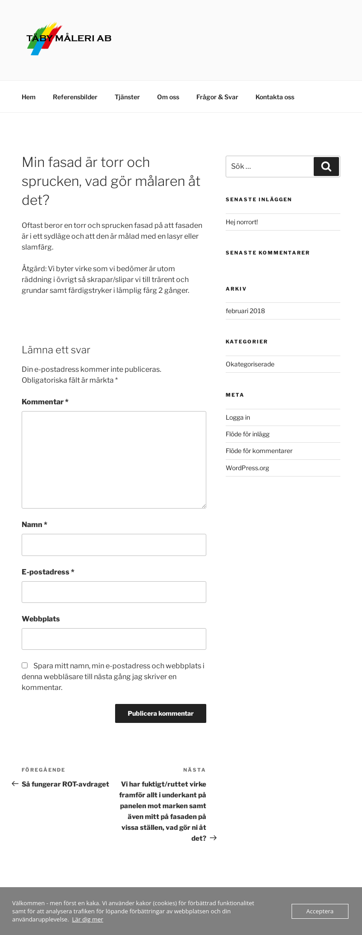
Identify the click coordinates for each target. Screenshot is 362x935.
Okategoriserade (250, 364)
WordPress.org (247, 468)
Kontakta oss (274, 97)
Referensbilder (75, 97)
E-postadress (48, 572)
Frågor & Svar (217, 97)
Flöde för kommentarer (259, 450)
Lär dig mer (87, 919)
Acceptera (320, 911)
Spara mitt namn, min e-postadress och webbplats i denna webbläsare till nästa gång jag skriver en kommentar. (113, 677)
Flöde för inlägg (247, 434)
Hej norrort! (242, 222)
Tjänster (127, 97)
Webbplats (41, 619)
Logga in (238, 417)
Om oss (168, 97)
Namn (34, 524)
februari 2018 (245, 311)
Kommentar (45, 402)
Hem (29, 97)
